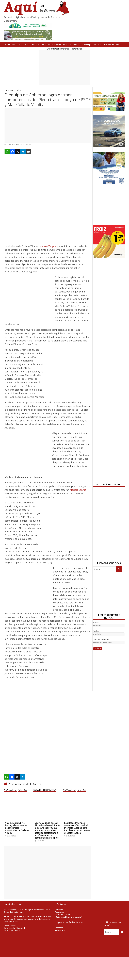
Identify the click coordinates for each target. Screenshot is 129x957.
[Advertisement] (64, 67)
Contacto (59, 909)
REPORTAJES (86, 44)
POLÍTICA (23, 44)
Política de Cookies (12, 930)
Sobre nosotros (10, 926)
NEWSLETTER (10, 789)
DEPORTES (45, 44)
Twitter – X (60, 930)
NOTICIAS (9, 90)
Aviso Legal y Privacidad (14, 928)
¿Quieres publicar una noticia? (68, 917)
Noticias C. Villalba (24, 144)
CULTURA (56, 44)
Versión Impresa (111, 44)
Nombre (96, 622)
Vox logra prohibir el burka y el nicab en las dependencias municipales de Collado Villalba (17, 828)
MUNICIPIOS (10, 44)
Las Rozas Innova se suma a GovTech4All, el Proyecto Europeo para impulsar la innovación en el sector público (77, 828)
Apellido (96, 631)
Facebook (59, 928)
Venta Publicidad (62, 914)
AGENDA (98, 44)
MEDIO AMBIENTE (71, 44)
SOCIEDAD (34, 44)
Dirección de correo (101, 639)
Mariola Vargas (47, 246)
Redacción (59, 912)
